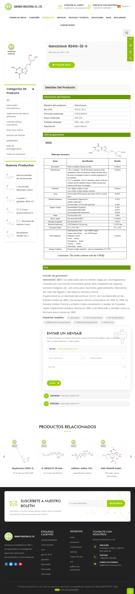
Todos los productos (16, 154)
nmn (43, 550)
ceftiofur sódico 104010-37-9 (82, 468)
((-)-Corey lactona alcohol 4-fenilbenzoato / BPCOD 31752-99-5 (25, 211)
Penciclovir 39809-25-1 (70, 396)
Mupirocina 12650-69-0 (23, 468)
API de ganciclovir (115, 318)
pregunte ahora (62, 64)
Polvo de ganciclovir (93, 318)
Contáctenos (67, 25)
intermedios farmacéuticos (13, 107)
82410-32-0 (107, 322)
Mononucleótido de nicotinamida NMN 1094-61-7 (24, 177)
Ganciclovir (73, 318)
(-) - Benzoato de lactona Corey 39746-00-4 (25, 223)
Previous (4, 456)
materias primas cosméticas (14, 123)
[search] (127, 33)
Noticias (73, 552)
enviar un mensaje (130, 591)
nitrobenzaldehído (49, 540)
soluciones (97, 17)
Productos (48, 17)
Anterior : (52, 395)
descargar (120, 17)
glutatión (45, 559)
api (8, 100)
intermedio (46, 564)
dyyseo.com (90, 588)
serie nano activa (15, 130)
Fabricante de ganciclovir (86, 322)
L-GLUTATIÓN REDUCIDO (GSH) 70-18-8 (25, 188)
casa (72, 537)
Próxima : (52, 403)
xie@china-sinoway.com (75, 8)
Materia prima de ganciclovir (57, 322)
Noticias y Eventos (79, 17)
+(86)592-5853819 (102, 8)
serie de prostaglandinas (14, 147)
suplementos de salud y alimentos (18, 115)
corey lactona (47, 545)
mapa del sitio (76, 557)
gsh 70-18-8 (46, 554)
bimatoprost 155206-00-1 (22, 234)
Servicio (61, 17)
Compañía (34, 17)
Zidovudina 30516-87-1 (70, 403)
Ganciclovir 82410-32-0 (68, 349)
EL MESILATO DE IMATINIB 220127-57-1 (53, 468)
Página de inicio (17, 17)
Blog (108, 17)
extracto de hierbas (16, 135)
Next (131, 456)
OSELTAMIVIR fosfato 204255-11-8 (112, 468)
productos (74, 542)
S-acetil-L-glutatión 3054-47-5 (26, 200)
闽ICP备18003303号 (104, 588)
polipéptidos (12, 140)
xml (71, 561)
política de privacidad (75, 568)
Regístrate (116, 503)
